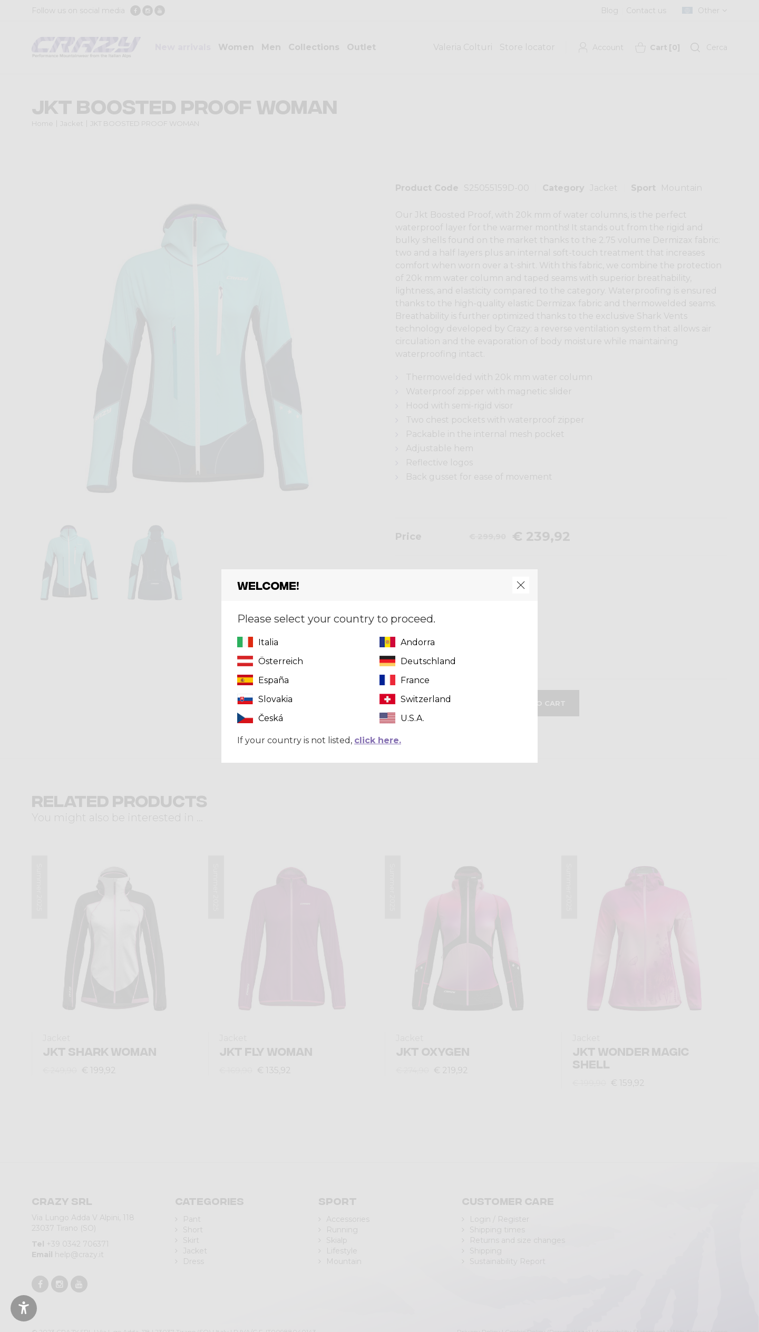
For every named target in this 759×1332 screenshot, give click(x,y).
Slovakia (275, 699)
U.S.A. (412, 718)
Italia (268, 642)
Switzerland (426, 699)
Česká (270, 718)
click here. (377, 740)
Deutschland (428, 661)
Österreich (280, 661)
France (415, 680)
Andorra (418, 642)
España (273, 680)
